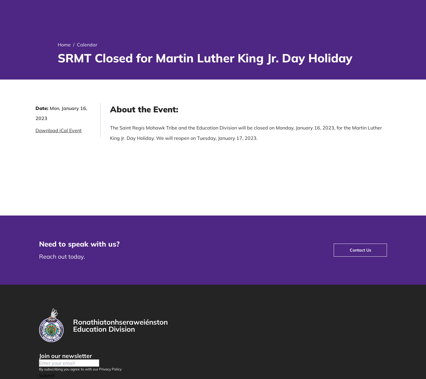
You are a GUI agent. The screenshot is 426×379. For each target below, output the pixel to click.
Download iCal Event (59, 130)
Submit (47, 375)
